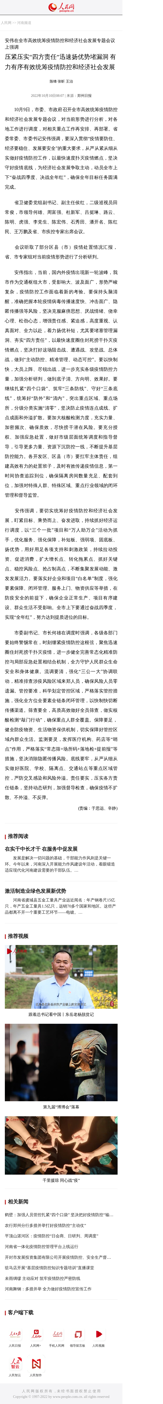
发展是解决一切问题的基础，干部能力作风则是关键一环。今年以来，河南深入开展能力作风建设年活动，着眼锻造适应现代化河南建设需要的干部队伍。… (60, 864)
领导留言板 (78, 1336)
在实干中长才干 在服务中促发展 (41, 849)
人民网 (6, 23)
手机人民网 (57, 1336)
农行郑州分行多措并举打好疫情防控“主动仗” (45, 1225)
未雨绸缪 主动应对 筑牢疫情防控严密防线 (42, 1278)
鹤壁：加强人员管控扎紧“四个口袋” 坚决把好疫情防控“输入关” (62, 1215)
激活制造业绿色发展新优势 (35, 891)
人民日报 (15, 1336)
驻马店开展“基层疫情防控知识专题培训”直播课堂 (49, 1268)
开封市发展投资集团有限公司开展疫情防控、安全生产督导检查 (62, 1257)
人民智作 (36, 1366)
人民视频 (99, 1336)
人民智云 (15, 1366)
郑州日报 (84, 96)
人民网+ (36, 1336)
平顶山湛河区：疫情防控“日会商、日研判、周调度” (51, 1236)
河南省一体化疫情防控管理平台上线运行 (41, 1246)
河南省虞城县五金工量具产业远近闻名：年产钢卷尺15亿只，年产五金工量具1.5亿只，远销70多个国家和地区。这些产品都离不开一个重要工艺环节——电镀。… (60, 906)
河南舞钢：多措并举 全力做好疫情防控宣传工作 (48, 1289)
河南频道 (24, 23)
